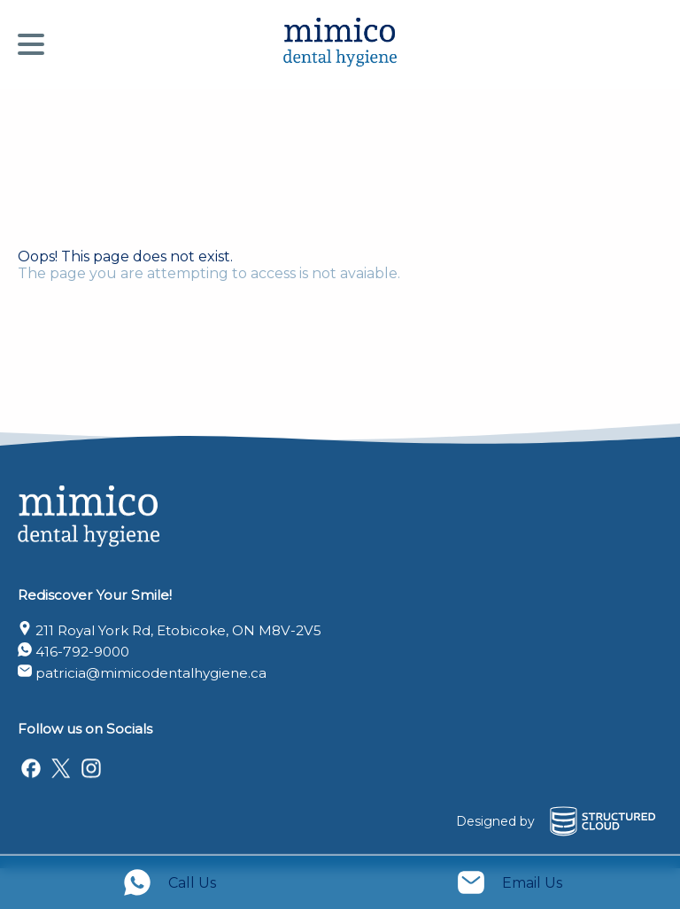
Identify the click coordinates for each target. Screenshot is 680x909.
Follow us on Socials (85, 728)
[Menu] (35, 44)
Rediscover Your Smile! (95, 595)
